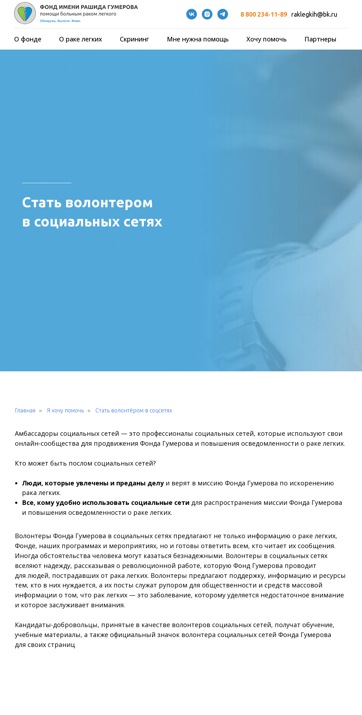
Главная (25, 410)
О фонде (27, 39)
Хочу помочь (266, 39)
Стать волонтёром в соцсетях (133, 410)
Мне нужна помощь (198, 39)
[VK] (191, 14)
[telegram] (222, 14)
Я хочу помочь (65, 410)
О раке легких (80, 39)
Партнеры (320, 39)
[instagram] (207, 14)
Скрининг (134, 39)
